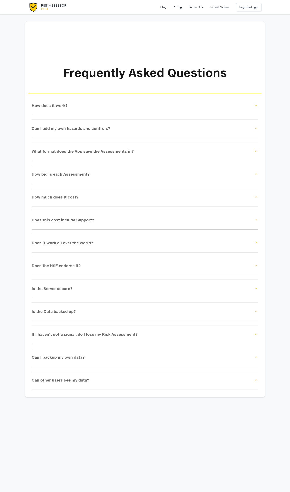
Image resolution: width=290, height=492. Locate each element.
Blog (163, 7)
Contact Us (195, 7)
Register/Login (248, 7)
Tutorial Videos (219, 7)
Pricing (177, 7)
